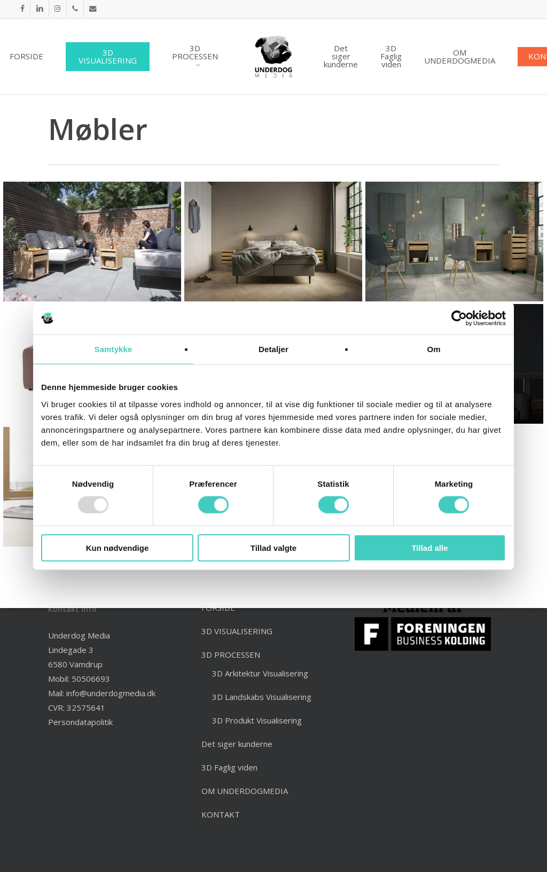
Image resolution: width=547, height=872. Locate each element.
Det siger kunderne (236, 743)
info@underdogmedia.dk (110, 693)
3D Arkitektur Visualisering (260, 673)
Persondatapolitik (80, 722)
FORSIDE (218, 607)
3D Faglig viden (229, 767)
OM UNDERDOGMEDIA (244, 790)
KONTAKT (220, 814)
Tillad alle (429, 547)
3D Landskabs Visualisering (261, 696)
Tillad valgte (273, 547)
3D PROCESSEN (230, 654)
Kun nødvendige (117, 547)
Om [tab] (433, 349)
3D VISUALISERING (236, 631)
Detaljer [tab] (273, 349)
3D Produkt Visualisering (257, 720)
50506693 (91, 678)
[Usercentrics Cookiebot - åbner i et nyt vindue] (459, 318)
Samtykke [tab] (113, 349)
